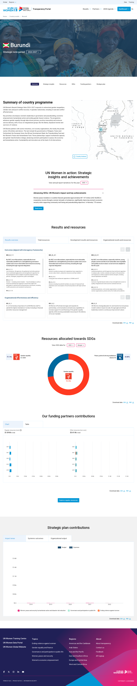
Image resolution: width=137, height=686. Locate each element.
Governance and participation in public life (82, 610)
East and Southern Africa (78, 656)
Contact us (100, 647)
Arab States (73, 647)
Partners (96, 9)
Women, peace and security (42, 656)
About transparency (103, 643)
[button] (101, 129)
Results (86, 9)
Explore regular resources (68, 500)
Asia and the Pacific (76, 651)
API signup (100, 656)
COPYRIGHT (121, 681)
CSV (124, 323)
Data (125, 2)
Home (5, 16)
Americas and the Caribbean (79, 643)
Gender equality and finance (42, 647)
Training (131, 2)
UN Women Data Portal (13, 642)
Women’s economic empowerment (45, 660)
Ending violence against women (109, 610)
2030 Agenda (108, 9)
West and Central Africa (78, 664)
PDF (130, 323)
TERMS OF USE (7, 681)
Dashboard (123, 9)
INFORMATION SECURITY (30, 681)
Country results (14, 16)
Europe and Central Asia (78, 660)
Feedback (99, 651)
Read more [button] (38, 208)
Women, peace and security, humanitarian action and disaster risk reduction (43, 610)
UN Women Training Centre (14, 638)
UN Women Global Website (14, 647)
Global (5, 2)
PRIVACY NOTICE (17, 681)
